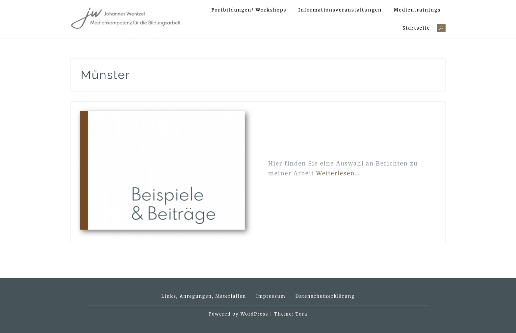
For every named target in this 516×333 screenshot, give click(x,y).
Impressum (270, 296)
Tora (302, 314)
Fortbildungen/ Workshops (248, 10)
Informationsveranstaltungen (340, 10)
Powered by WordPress (239, 314)
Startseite (416, 28)
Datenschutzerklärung (325, 296)
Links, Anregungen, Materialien (203, 296)
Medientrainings (417, 10)
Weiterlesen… (338, 173)
